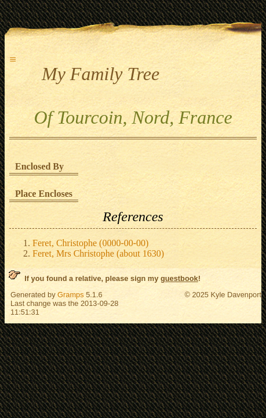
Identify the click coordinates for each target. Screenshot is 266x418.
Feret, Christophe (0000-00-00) (90, 243)
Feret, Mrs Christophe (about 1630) (98, 253)
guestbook (179, 278)
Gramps (70, 294)
